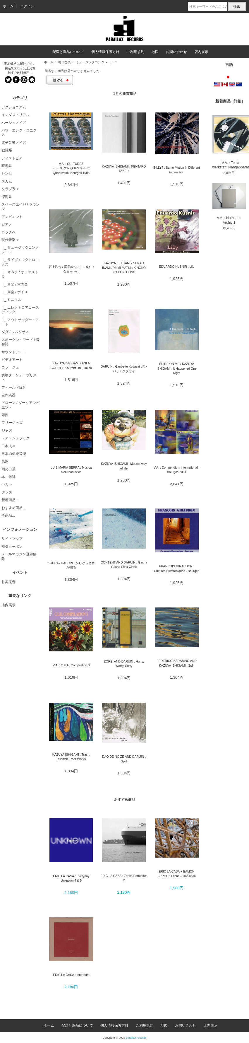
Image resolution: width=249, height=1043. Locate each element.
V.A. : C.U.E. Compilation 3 (71, 665)
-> (10, 240)
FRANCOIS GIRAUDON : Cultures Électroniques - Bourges (176, 568)
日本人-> (8, 446)
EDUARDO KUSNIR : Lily (176, 266)
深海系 (6, 197)
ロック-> (8, 232)
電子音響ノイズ (13, 143)
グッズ (6, 492)
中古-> (6, 485)
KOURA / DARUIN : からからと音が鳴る (71, 565)
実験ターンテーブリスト (19, 377)
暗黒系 (6, 166)
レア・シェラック (15, 438)
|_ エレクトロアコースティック (20, 309)
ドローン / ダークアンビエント (20, 405)
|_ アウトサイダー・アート (20, 322)
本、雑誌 (8, 477)
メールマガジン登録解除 (19, 556)
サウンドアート (13, 352)
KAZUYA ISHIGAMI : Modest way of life (124, 466)
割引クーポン (12, 546)
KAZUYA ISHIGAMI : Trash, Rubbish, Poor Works (71, 757)
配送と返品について (68, 52)
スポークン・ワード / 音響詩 (20, 342)
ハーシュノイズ (13, 123)
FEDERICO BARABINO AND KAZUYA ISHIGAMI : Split (177, 663)
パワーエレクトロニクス (19, 132)
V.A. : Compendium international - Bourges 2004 (177, 470)
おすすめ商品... (13, 508)
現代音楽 (64, 62)
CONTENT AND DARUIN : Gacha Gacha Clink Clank (124, 565)
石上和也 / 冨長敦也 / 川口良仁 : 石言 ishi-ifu (71, 269)
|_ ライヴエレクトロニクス (20, 262)
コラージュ (10, 367)
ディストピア (12, 158)
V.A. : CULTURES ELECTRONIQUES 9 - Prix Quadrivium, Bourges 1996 (71, 168)
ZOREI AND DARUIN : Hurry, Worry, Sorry (124, 664)
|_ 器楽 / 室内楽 (14, 284)
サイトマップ (12, 539)
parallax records (136, 1037)
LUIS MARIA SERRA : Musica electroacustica (71, 470)
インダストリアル (15, 115)
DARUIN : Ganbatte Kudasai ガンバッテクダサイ (124, 369)
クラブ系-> (10, 189)
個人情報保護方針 (105, 52)
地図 (155, 52)
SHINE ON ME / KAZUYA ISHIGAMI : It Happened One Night (177, 368)
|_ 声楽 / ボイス (14, 292)
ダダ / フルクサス (15, 332)
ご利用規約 (135, 52)
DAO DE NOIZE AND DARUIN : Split (124, 759)
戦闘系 (6, 150)
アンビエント (12, 217)
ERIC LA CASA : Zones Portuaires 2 (123, 878)
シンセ (6, 173)
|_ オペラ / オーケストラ (19, 274)
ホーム (8, 6)
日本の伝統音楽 (13, 454)
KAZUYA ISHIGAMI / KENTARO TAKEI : (124, 169)
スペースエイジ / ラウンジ (20, 206)
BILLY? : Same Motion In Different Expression (176, 170)
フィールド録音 (13, 387)
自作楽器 (8, 395)
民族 (4, 461)
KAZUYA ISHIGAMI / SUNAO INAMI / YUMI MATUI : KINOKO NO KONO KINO (124, 267)
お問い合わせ (176, 52)
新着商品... (9, 500)
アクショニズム (13, 107)
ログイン (27, 6)
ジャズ (6, 431)
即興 (4, 415)
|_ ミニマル (11, 300)
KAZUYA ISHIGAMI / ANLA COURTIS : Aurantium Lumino (71, 365)
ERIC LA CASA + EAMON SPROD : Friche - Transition (176, 874)
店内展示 (201, 52)
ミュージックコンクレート (94, 62)
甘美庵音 (8, 582)
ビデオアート (12, 360)
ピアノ (6, 224)
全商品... (8, 515)
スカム (6, 181)
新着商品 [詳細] (229, 101)
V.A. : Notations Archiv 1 (229, 204)
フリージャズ (12, 423)
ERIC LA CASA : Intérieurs (71, 975)
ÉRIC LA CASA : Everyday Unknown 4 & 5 (71, 878)
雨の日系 (8, 469)
